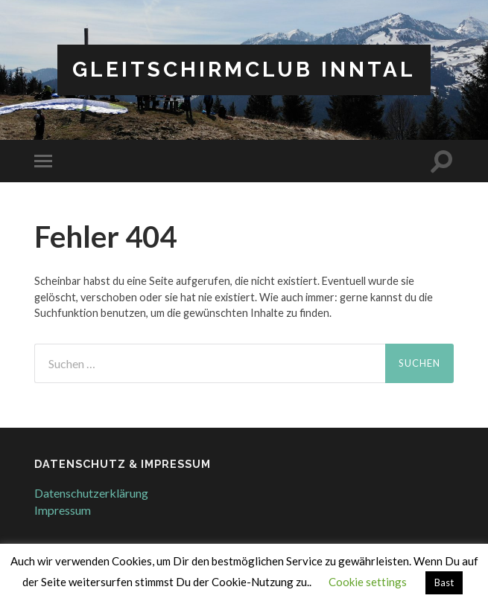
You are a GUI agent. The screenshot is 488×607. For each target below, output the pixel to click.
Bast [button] (444, 582)
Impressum (62, 510)
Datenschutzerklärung (91, 493)
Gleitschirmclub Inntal (244, 69)
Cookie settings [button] (368, 581)
